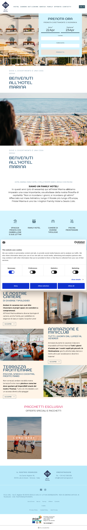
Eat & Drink (33, 6)
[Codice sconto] (60, 45)
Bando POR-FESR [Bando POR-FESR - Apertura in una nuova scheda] (43, 519)
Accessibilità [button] (44, 527)
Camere (23, 6)
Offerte (58, 6)
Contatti (67, 6)
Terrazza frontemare (17, 368)
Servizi (42, 6)
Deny (16, 286)
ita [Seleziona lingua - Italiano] (81, 7)
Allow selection (43, 286)
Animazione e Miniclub (63, 330)
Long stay (24, 438)
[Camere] (60, 38)
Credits (43, 505)
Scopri (8, 324)
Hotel (16, 6)
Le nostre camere (15, 295)
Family (50, 6)
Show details (76, 279)
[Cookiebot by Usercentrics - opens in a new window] (76, 242)
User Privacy (54, 510)
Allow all (71, 286)
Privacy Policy (33, 510)
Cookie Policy (44, 510)
